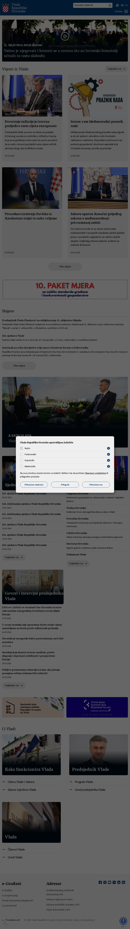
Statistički (29, 460)
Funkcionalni (30, 454)
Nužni (27, 448)
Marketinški (30, 466)
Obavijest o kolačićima (95, 473)
